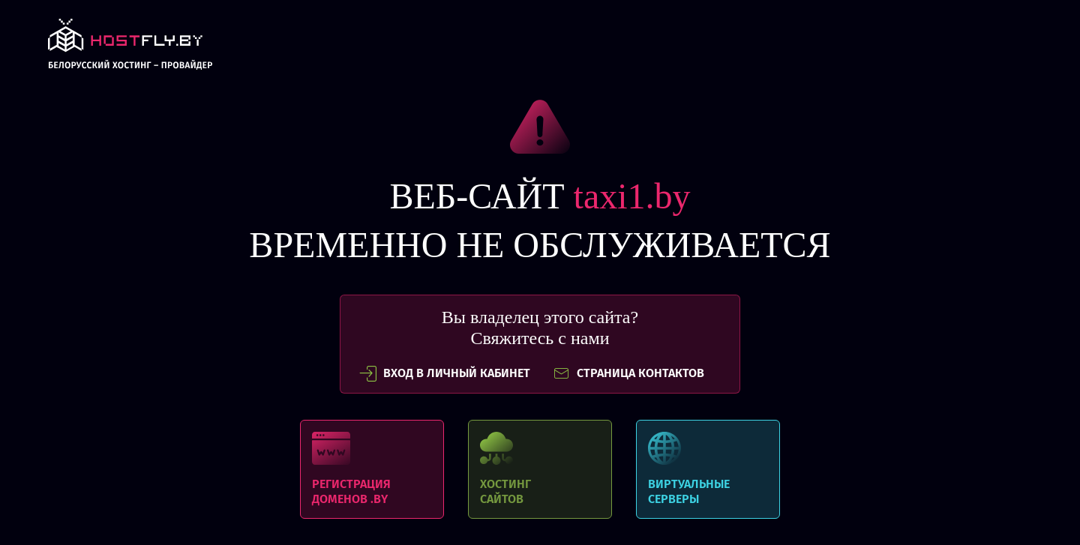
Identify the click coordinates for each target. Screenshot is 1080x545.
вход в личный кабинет (444, 373)
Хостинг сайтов (540, 469)
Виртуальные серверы (708, 469)
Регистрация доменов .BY (372, 469)
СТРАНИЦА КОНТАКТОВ (628, 373)
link (130, 48)
